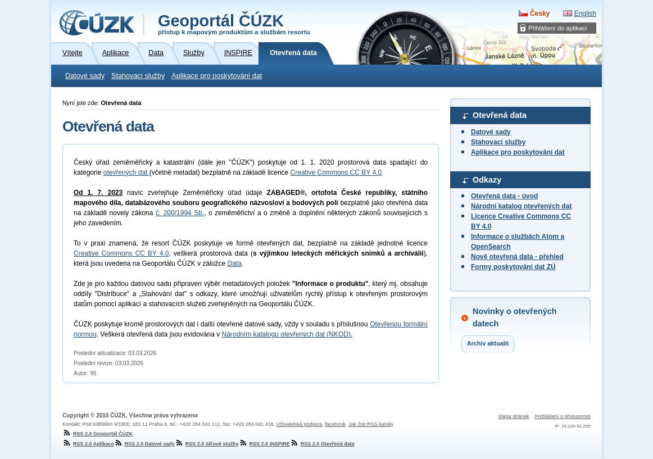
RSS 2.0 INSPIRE (264, 444)
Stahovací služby (138, 76)
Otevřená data (500, 115)
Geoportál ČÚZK (234, 23)
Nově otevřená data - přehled (517, 257)
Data (234, 263)
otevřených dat (126, 172)
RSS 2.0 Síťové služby (207, 444)
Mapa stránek (513, 416)
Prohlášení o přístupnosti (562, 416)
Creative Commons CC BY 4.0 (336, 172)
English (585, 13)
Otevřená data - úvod (504, 196)
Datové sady (85, 76)
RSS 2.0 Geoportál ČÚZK (97, 434)
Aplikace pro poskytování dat (216, 76)
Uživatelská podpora (299, 424)
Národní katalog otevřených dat (521, 206)
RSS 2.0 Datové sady (144, 444)
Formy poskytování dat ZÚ (513, 267)
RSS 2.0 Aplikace (88, 444)
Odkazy (487, 179)
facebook (335, 424)
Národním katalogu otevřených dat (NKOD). (287, 334)
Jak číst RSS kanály (370, 424)
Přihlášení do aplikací (557, 28)
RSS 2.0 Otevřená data (322, 444)
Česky (540, 13)
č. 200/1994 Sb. (180, 213)
